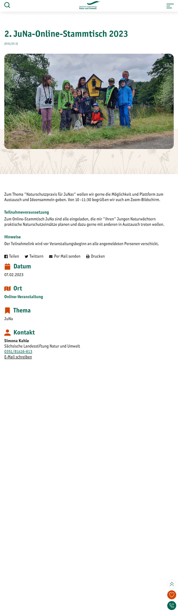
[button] (170, 5)
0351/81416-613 (18, 352)
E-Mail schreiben (18, 357)
